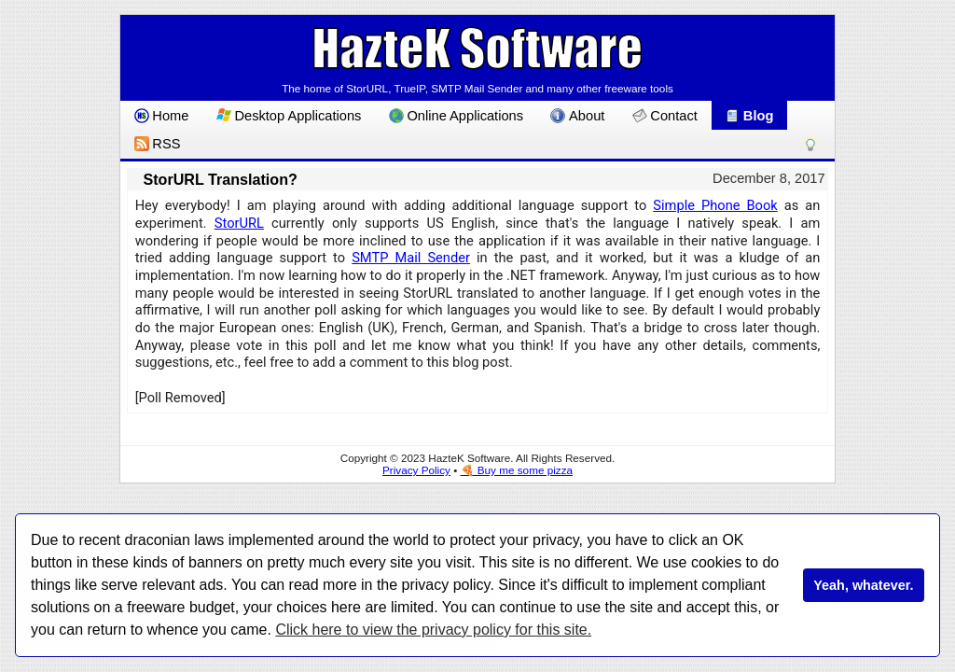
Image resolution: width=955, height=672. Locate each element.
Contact (665, 115)
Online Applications (456, 115)
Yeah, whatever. (863, 585)
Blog (749, 115)
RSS (157, 143)
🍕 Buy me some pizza (517, 470)
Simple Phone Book (715, 205)
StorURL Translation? (220, 179)
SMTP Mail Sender (411, 257)
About (577, 115)
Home (161, 115)
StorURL (239, 223)
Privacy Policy (416, 470)
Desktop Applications (289, 115)
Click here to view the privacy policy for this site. (433, 629)
